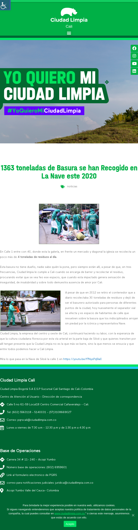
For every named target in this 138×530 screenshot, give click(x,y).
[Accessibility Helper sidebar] (5, 5)
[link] (69, 15)
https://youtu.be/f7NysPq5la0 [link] (82, 359)
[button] (69, 32)
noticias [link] (72, 186)
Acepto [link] (70, 524)
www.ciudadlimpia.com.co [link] (69, 513)
